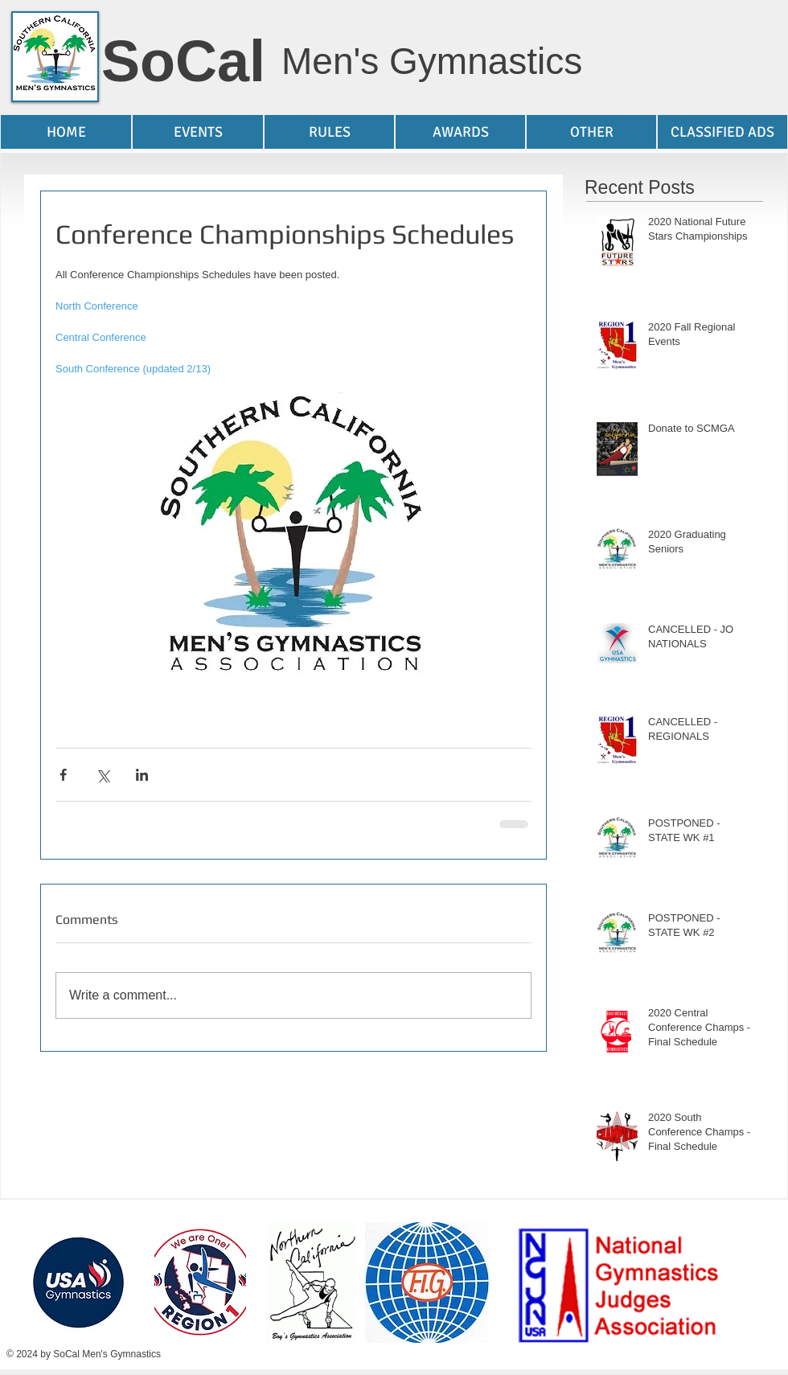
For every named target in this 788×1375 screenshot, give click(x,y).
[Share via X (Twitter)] (102, 774)
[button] (198, 132)
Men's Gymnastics (431, 61)
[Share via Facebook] (63, 774)
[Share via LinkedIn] (142, 774)
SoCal (183, 61)
